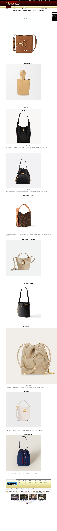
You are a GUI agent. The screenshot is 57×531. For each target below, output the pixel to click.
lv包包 (23, 488)
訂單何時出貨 (30, 483)
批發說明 (45, 482)
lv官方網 (14, 488)
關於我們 (40, 482)
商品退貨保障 (35, 482)
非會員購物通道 (24, 483)
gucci (35, 488)
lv (10, 488)
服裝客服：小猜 (54, 15)
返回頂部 (53, 20)
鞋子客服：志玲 (54, 16)
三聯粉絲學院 (19, 483)
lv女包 (26, 488)
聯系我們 (40, 483)
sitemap (37, 501)
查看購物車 (49, 3)
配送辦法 (30, 482)
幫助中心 (42, 0)
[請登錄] (46, 8)
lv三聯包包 (17, 488)
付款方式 (24, 482)
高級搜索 (25, 8)
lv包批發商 (20, 488)
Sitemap (47, 0)
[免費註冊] (49, 8)
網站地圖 (19, 482)
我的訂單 (39, 0)
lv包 (13, 3)
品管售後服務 (54, 17)
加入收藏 (44, 0)
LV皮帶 (33, 488)
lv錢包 (28, 488)
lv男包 (30, 488)
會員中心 (50, 0)
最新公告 (40, 485)
